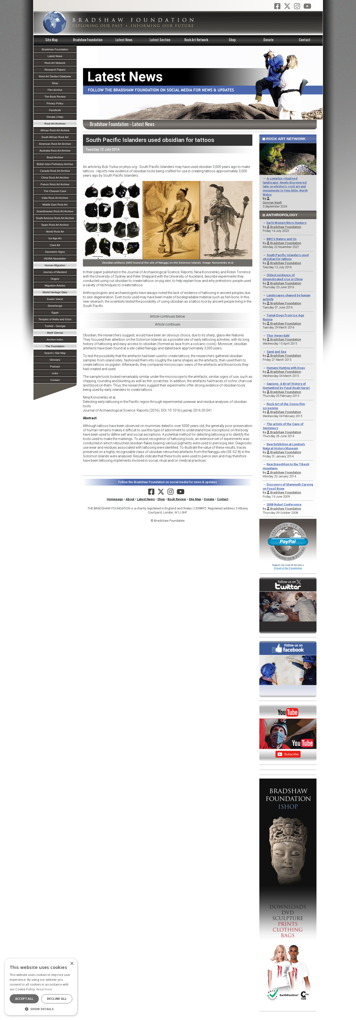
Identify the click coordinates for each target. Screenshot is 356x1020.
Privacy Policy (55, 103)
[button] (41, 1008)
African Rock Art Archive (54, 130)
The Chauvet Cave (55, 191)
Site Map (51, 39)
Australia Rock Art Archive (55, 150)
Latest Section (160, 39)
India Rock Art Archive (55, 197)
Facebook (55, 110)
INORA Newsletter (55, 258)
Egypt (55, 312)
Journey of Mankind (55, 272)
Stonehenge (55, 305)
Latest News (123, 39)
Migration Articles (55, 285)
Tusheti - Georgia (55, 326)
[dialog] (41, 987)
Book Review (177, 499)
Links (55, 373)
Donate (268, 39)
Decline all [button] (57, 999)
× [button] (72, 964)
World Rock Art (55, 231)
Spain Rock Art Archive (55, 224)
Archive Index (55, 339)
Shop (232, 39)
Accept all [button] (24, 999)
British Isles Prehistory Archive (55, 164)
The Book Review (55, 96)
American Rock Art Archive (55, 143)
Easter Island (55, 299)
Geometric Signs (55, 251)
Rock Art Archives (55, 123)
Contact (304, 39)
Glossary (55, 359)
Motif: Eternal (55, 332)
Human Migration (55, 265)
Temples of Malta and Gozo (55, 319)
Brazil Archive (55, 157)
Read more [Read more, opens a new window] (44, 989)
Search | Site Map (55, 353)
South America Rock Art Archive (55, 218)
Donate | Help (55, 116)
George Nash (272, 202)
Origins (55, 278)
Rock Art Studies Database (55, 76)
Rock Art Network (196, 39)
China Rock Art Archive (55, 177)
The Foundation (55, 346)
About (130, 499)
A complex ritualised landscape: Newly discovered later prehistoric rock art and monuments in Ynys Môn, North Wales (285, 186)
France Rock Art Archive (54, 184)
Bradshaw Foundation (87, 39)
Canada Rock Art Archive (55, 170)
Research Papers (55, 69)
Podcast (55, 366)
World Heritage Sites (55, 292)
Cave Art (55, 245)
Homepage (115, 499)
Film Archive (55, 89)
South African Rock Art (54, 137)
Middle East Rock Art (54, 204)
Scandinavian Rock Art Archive (55, 211)
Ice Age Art (54, 238)
